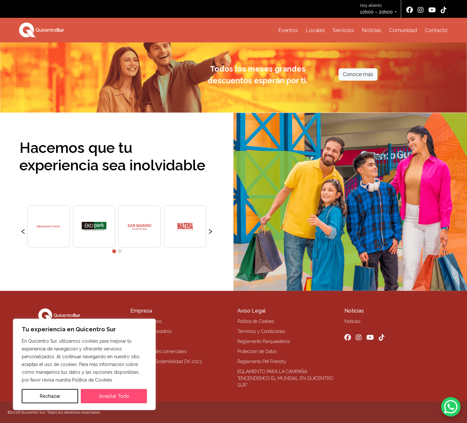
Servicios (343, 30)
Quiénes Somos (146, 321)
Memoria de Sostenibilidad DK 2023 (166, 361)
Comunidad (403, 30)
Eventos (288, 30)
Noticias (371, 30)
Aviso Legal (251, 311)
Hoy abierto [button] (377, 9)
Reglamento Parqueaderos (263, 341)
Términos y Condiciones (261, 331)
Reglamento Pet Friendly (261, 361)
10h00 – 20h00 (376, 12)
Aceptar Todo (114, 396)
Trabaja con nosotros (151, 331)
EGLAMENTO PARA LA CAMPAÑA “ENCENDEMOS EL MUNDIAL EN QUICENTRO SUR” (285, 378)
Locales (315, 30)
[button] (114, 251)
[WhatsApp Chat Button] (451, 407)
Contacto (436, 30)
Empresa (141, 311)
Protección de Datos (257, 351)
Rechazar (50, 396)
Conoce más (358, 74)
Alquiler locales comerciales (158, 351)
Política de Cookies (255, 321)
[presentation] (23, 230)
